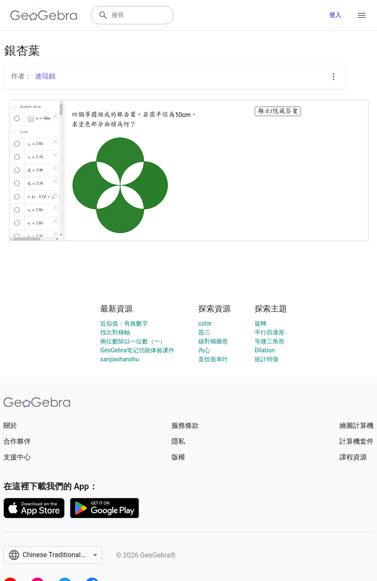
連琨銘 (45, 76)
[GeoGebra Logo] (43, 15)
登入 (335, 15)
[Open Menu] (362, 15)
